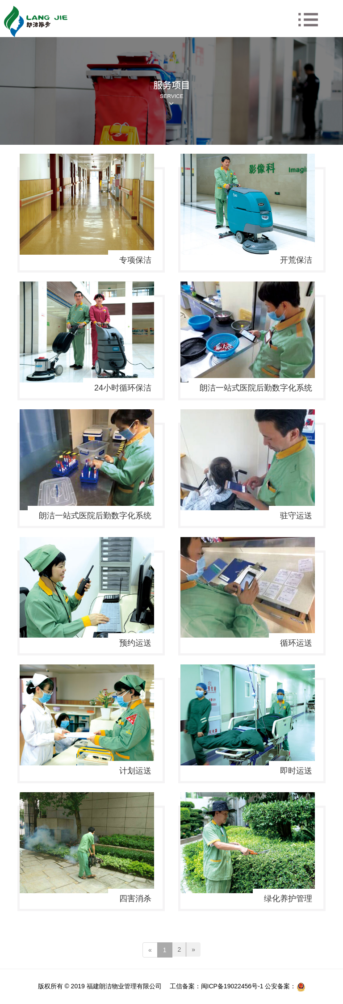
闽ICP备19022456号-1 (232, 986)
